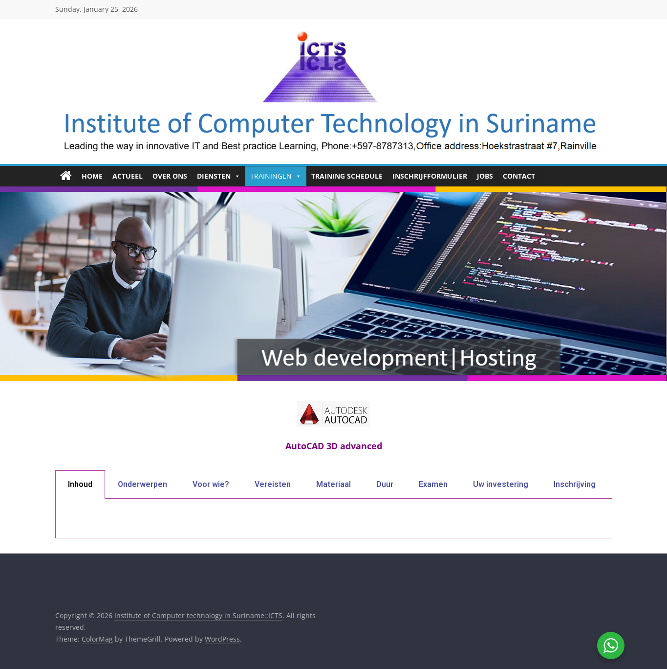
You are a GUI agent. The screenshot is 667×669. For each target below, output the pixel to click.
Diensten (218, 176)
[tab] (80, 484)
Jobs (485, 176)
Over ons (169, 176)
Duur (384, 484)
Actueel (127, 176)
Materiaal (333, 484)
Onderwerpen (142, 484)
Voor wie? (211, 484)
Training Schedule (347, 176)
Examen (433, 484)
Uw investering (500, 484)
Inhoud (80, 484)
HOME (92, 176)
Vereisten (273, 484)
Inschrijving (575, 484)
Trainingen (275, 176)
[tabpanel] (333, 519)
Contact (519, 176)
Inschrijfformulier (429, 176)
